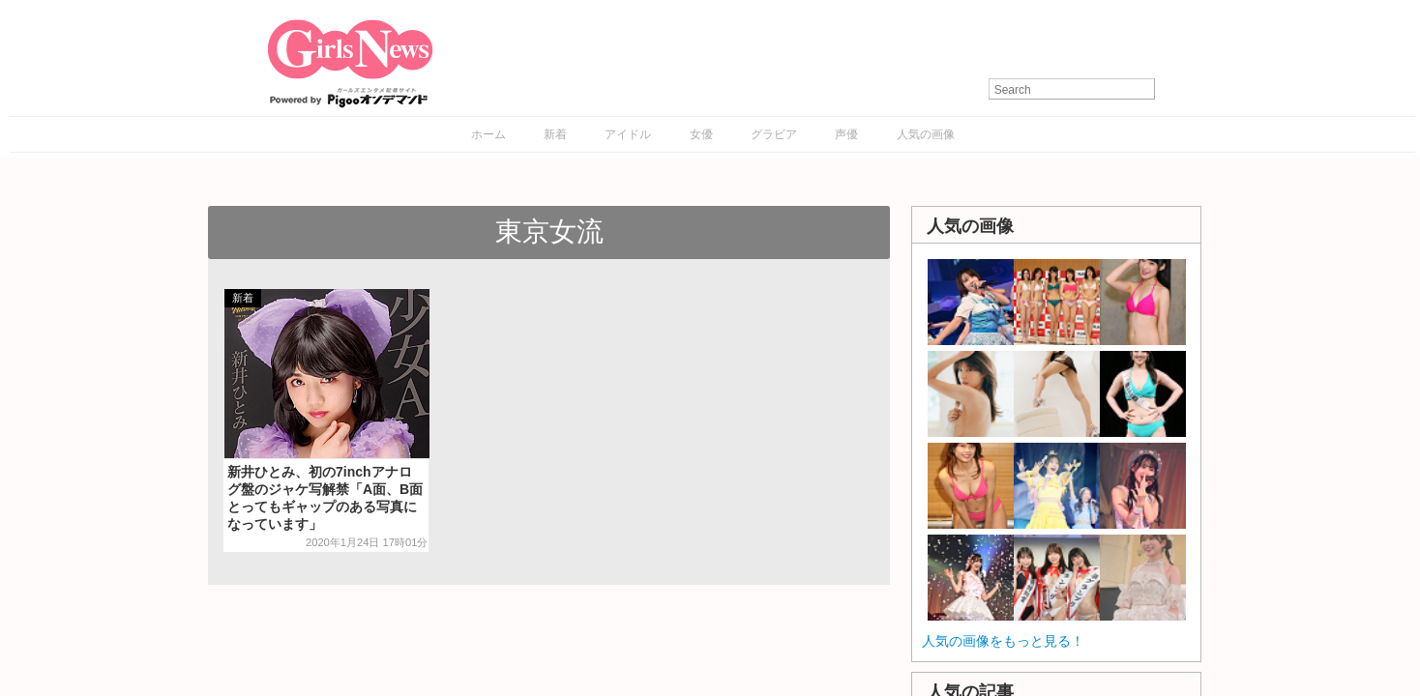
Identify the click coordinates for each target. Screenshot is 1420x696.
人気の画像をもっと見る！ (1003, 641)
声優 (846, 134)
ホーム (488, 134)
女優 (701, 134)
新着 (555, 134)
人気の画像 (926, 134)
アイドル (628, 134)
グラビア (774, 134)
